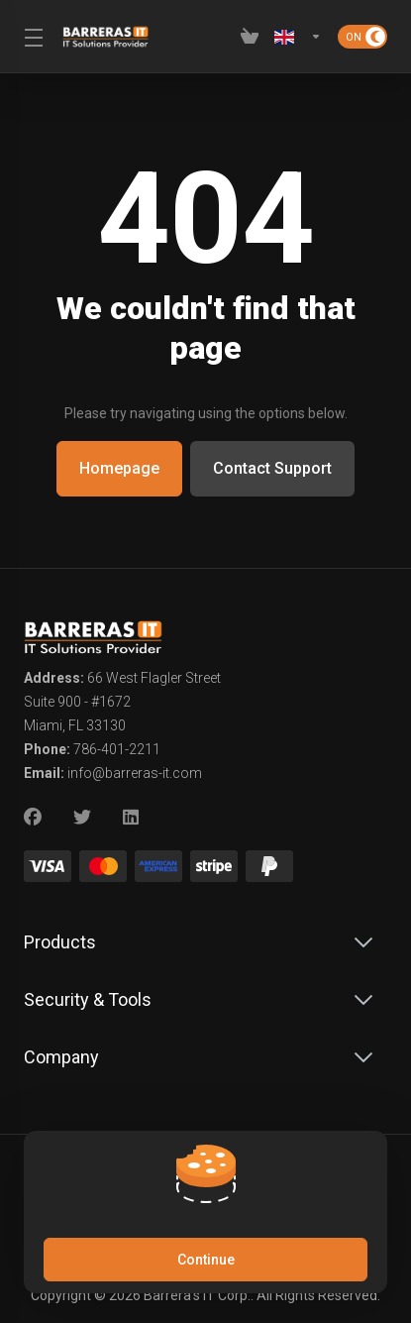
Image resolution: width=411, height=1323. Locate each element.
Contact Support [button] (274, 468)
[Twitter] (82, 817)
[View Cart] (249, 37)
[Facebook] (32, 817)
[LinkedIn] (131, 817)
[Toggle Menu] (31, 37)
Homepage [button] (117, 468)
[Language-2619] (298, 37)
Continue (206, 1260)
